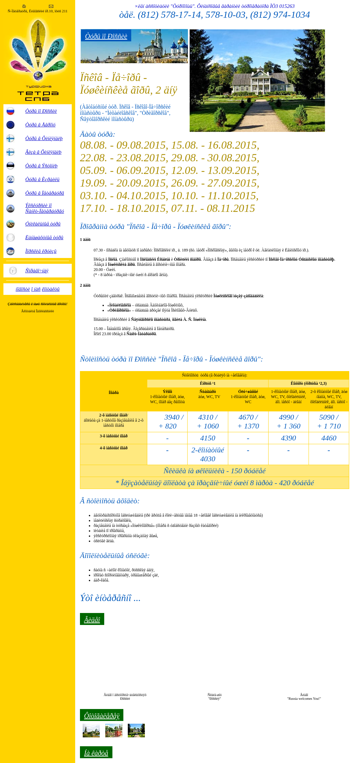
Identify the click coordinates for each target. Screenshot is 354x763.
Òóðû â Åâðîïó (40, 124)
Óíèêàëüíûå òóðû (42, 224)
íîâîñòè (23, 289)
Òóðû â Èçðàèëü (42, 179)
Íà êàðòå (96, 753)
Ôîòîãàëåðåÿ (101, 716)
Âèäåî (92, 620)
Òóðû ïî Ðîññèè (41, 111)
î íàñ (35, 289)
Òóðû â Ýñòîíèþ (41, 165)
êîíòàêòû (51, 289)
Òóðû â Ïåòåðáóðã (44, 193)
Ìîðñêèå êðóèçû (40, 251)
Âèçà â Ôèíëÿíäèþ (43, 152)
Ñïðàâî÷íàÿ (36, 270)
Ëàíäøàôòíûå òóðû (44, 237)
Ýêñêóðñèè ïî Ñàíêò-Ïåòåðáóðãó (44, 208)
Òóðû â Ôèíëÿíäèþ (44, 138)
